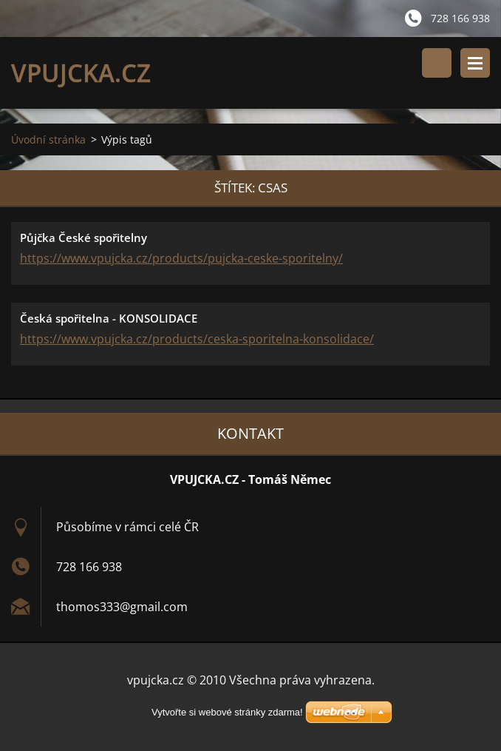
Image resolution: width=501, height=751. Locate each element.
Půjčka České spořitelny (83, 237)
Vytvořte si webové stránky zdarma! (227, 712)
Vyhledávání (436, 63)
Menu (475, 63)
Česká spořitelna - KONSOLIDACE (108, 318)
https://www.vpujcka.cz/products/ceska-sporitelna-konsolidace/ (197, 339)
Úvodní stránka (48, 139)
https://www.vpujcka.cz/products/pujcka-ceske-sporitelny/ (181, 258)
